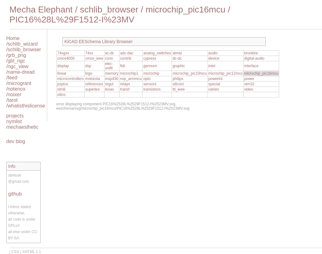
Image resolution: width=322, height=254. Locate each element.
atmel (177, 53)
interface (251, 66)
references (94, 84)
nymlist (14, 121)
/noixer (13, 94)
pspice (62, 84)
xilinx (61, 94)
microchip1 (129, 73)
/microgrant (18, 83)
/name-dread (20, 72)
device (214, 58)
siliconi (178, 84)
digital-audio (254, 58)
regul (109, 84)
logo (89, 73)
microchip (151, 73)
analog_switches (157, 53)
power (249, 79)
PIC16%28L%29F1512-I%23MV (71, 19)
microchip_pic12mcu (226, 73)
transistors (151, 89)
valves (214, 89)
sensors (149, 84)
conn (109, 58)
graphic (179, 66)
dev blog (15, 141)
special (214, 84)
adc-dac (126, 53)
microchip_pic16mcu (185, 9)
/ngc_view (17, 66)
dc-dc (177, 58)
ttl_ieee (179, 89)
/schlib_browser (23, 49)
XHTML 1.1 (31, 252)
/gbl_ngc (15, 60)
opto (146, 79)
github (15, 194)
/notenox (15, 89)
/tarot (12, 100)
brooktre (251, 53)
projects (15, 115)
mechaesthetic (22, 127)
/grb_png (16, 55)
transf (124, 89)
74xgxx (63, 53)
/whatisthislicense (25, 105)
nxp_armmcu (131, 79)
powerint (216, 79)
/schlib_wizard (22, 44)
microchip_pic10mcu (190, 73)
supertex (92, 89)
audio (213, 53)
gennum (150, 66)
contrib (125, 58)
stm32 (249, 84)
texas (109, 89)
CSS (15, 252)
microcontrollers (70, 79)
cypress (149, 58)
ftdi (122, 66)
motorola (92, 79)
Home (13, 38)
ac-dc (109, 53)
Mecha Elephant (41, 9)
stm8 (61, 89)
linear (61, 73)
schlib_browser (109, 9)
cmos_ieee (94, 58)
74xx (89, 53)
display (63, 66)
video (248, 89)
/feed (12, 77)
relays (125, 84)
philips (178, 79)
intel (212, 66)
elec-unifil (109, 66)
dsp (88, 66)
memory (111, 73)
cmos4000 (65, 58)
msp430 (111, 79)
